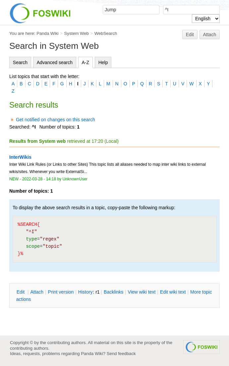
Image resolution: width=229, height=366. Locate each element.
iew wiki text (142, 292)
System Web (76, 33)
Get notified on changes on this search (55, 119)
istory (85, 292)
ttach (36, 292)
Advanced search (55, 62)
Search (20, 62)
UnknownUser (75, 179)
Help (103, 62)
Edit (190, 34)
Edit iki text (173, 292)
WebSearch (105, 33)
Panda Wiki (47, 33)
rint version (61, 292)
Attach (209, 34)
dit (21, 292)
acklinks (113, 292)
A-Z (85, 62)
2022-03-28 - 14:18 (39, 179)
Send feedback (121, 353)
